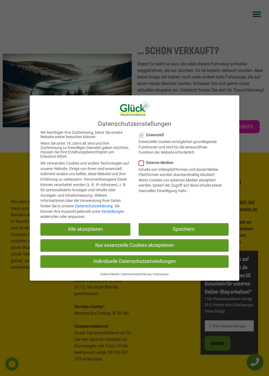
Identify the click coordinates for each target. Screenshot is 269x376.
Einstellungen (112, 211)
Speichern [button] (184, 229)
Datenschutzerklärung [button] (136, 274)
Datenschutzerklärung (94, 206)
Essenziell (152, 134)
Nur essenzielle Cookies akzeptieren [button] (134, 245)
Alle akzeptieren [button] (85, 229)
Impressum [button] (161, 274)
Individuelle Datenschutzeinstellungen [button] (134, 261)
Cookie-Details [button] (110, 274)
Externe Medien (156, 162)
